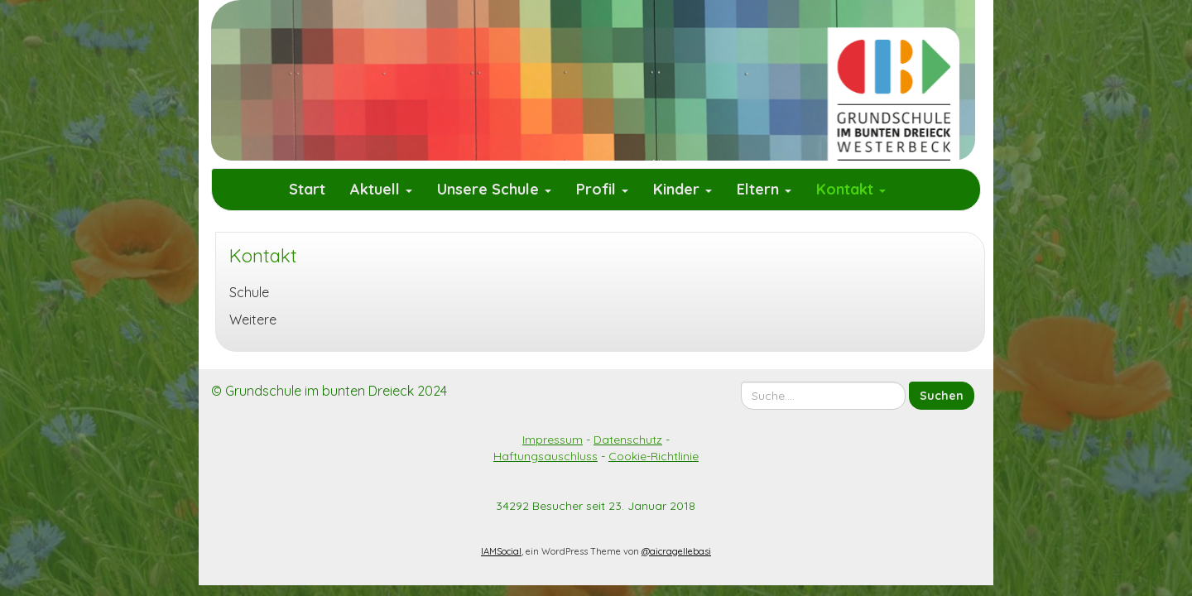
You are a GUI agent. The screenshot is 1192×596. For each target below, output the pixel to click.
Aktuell (381, 189)
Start (307, 189)
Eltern (764, 189)
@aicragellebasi (676, 551)
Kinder (682, 189)
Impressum (552, 439)
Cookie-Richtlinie (653, 456)
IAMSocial (501, 551)
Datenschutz (628, 439)
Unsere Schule (494, 189)
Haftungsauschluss (545, 456)
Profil (602, 189)
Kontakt (851, 189)
